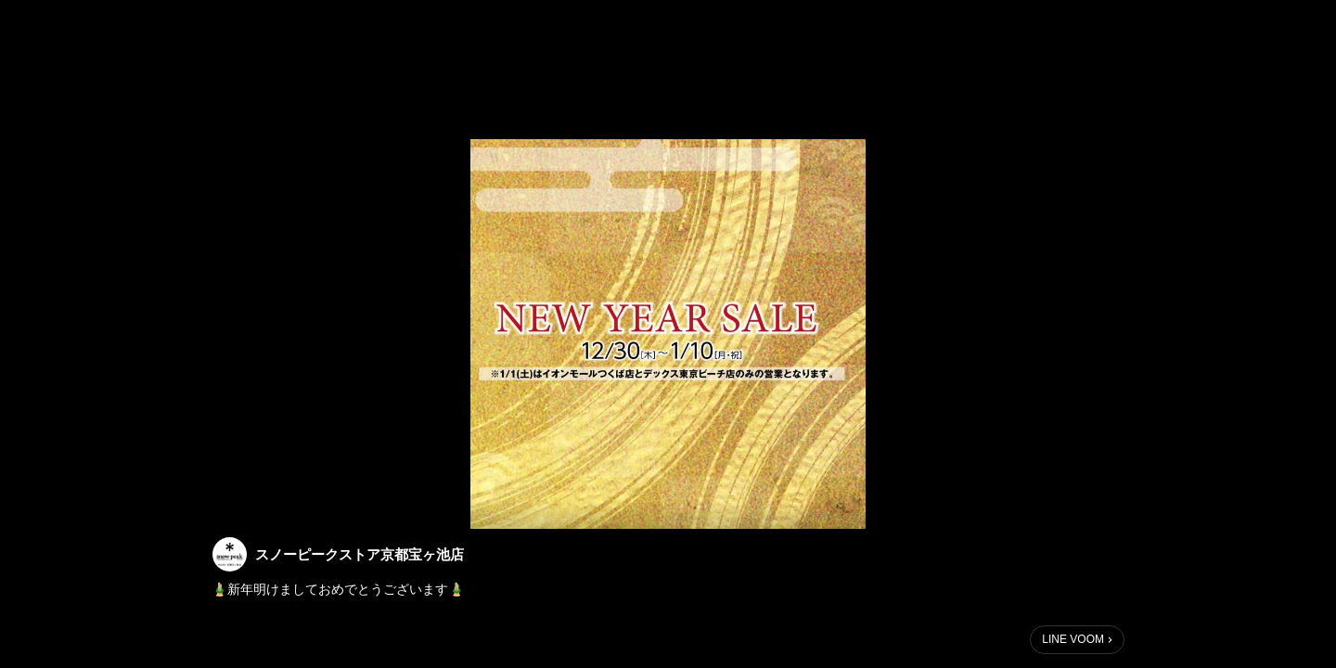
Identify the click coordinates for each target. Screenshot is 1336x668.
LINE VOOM (1073, 639)
